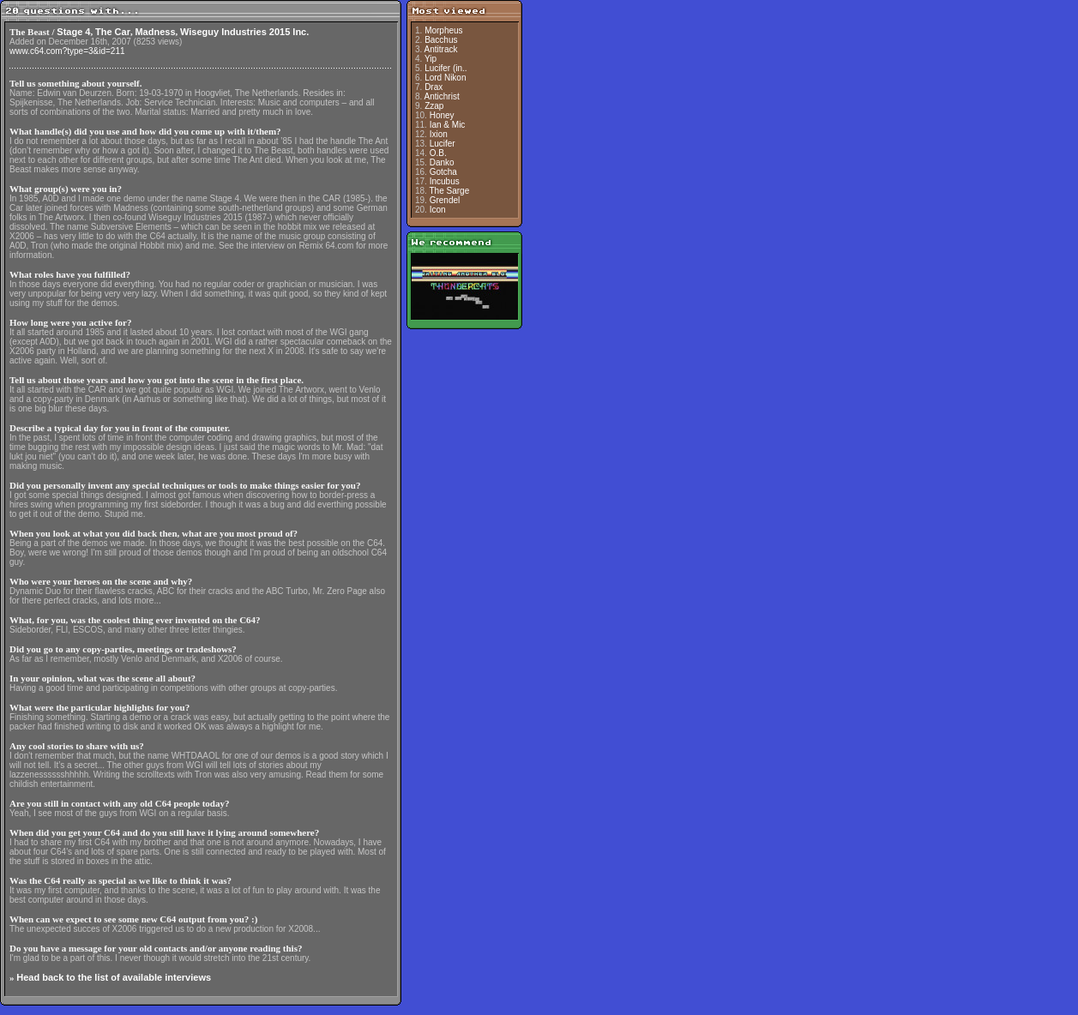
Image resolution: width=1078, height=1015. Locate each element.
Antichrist (442, 96)
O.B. (438, 153)
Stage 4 (73, 32)
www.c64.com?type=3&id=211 (67, 51)
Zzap (434, 106)
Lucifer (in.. (446, 68)
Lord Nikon (445, 77)
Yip (431, 58)
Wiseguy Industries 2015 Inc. (244, 32)
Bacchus (441, 40)
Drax (434, 87)
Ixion (439, 134)
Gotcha (443, 172)
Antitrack (441, 49)
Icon (438, 209)
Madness (155, 32)
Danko (442, 162)
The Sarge (450, 190)
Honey (442, 115)
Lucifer (442, 143)
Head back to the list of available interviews (113, 977)
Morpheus (443, 30)
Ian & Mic (448, 124)
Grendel (445, 200)
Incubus (445, 181)
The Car (112, 32)
